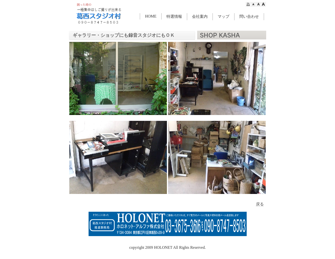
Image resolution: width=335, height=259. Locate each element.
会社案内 (200, 16)
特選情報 (174, 16)
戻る (260, 204)
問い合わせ (249, 16)
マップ (223, 16)
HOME (150, 16)
